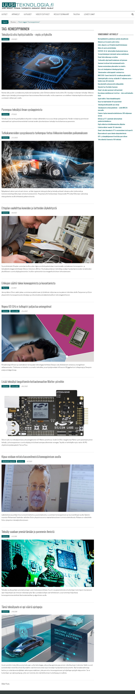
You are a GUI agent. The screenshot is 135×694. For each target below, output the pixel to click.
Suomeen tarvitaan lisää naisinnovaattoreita (111, 63)
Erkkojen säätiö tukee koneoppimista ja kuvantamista (28, 283)
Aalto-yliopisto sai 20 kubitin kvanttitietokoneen (112, 45)
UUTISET (4, 14)
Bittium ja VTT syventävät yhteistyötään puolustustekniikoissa (110, 119)
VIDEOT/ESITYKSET (43, 14)
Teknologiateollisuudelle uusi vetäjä (108, 104)
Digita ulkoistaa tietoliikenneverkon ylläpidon (111, 124)
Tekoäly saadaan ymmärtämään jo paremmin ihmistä (28, 531)
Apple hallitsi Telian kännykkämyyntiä (109, 98)
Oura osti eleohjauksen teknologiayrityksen (111, 69)
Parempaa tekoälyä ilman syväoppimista (22, 109)
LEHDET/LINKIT (89, 14)
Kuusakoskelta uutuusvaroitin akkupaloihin (110, 84)
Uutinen (5, 39)
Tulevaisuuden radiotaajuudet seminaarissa (111, 72)
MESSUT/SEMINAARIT (61, 14)
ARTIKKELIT (16, 14)
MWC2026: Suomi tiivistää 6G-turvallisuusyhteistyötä (114, 75)
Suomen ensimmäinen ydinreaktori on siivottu (111, 66)
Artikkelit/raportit (9, 461)
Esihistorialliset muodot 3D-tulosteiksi (109, 127)
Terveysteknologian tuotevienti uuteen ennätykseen (113, 54)
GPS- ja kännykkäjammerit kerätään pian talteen (112, 136)
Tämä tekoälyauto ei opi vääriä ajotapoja (22, 606)
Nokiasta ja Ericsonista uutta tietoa (108, 42)
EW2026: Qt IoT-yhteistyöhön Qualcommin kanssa (113, 51)
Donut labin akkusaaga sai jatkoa (108, 57)
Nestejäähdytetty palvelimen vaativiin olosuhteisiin (113, 38)
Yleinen (5, 288)
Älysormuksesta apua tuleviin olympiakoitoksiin (112, 133)
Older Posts (5, 684)
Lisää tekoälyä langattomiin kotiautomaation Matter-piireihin (33, 381)
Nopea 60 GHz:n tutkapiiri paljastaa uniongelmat (26, 306)
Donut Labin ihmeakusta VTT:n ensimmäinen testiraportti (115, 130)
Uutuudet (15, 311)
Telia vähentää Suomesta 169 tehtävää (109, 139)
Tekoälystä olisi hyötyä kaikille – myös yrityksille (27, 34)
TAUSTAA (76, 14)
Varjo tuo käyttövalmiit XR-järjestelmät (110, 101)
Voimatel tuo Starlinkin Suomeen (107, 87)
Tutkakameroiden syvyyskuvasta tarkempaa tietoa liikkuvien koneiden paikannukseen (45, 133)
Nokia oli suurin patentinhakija (107, 48)
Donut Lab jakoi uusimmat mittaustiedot (110, 90)
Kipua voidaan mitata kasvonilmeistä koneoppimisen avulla (31, 456)
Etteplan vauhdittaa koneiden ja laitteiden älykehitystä (29, 208)
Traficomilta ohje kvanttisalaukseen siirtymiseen (112, 60)
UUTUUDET (28, 14)
